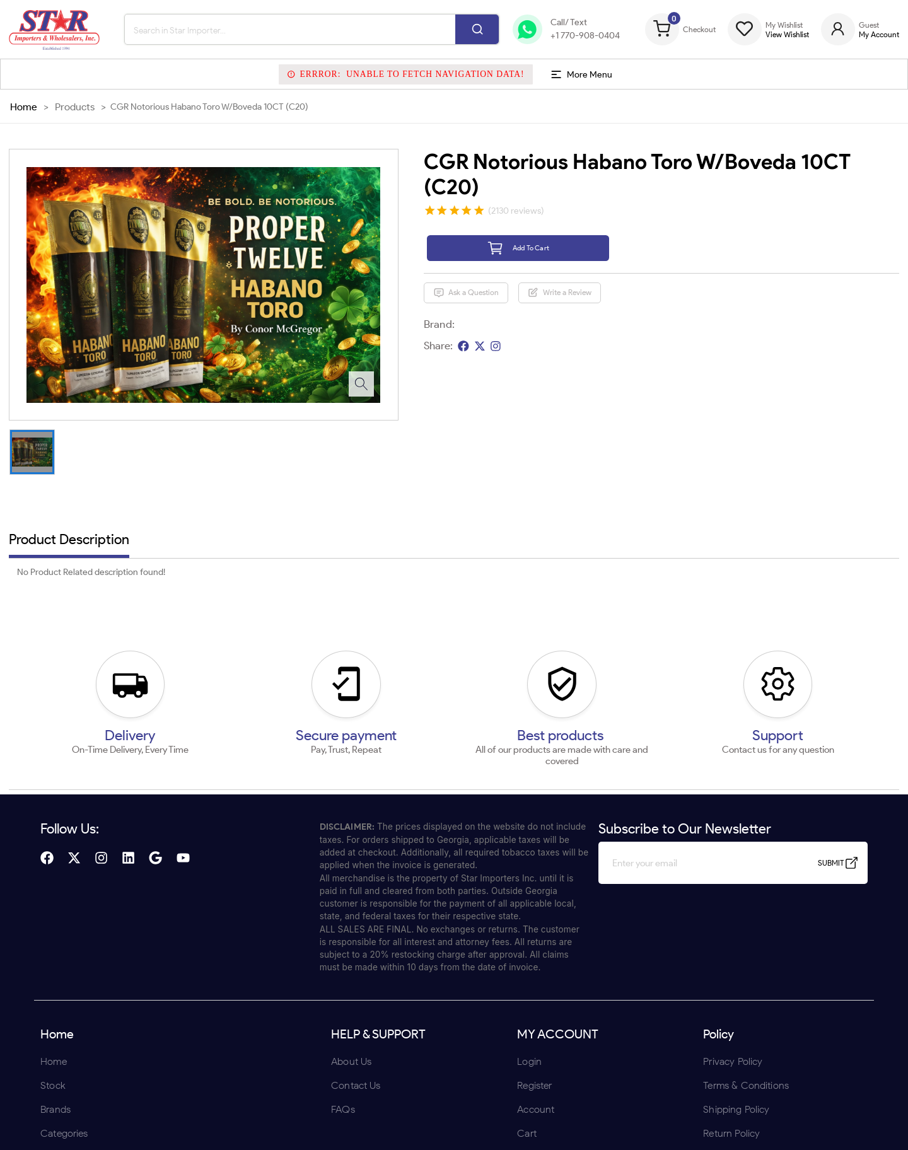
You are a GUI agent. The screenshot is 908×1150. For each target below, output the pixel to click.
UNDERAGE (521, 657)
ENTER (386, 657)
